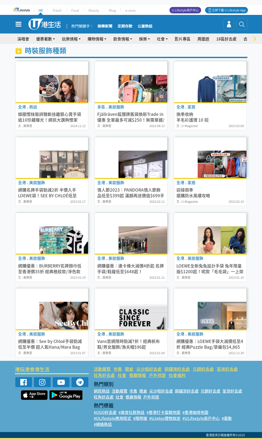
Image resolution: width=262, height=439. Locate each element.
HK (41, 10)
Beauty (94, 10)
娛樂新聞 (104, 26)
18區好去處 (226, 39)
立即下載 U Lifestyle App (228, 10)
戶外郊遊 (157, 375)
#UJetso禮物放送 (164, 418)
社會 (161, 39)
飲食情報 (121, 39)
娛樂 (143, 39)
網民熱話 (102, 391)
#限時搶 (140, 418)
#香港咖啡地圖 (195, 412)
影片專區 (183, 39)
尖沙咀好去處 (149, 369)
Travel (57, 10)
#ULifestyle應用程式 (112, 418)
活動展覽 (102, 369)
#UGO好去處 (105, 412)
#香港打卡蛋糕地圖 (163, 412)
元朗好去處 (203, 369)
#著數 (227, 418)
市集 (118, 369)
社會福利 (177, 375)
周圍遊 (203, 39)
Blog (112, 10)
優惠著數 (44, 39)
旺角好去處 (104, 375)
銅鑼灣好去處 (177, 369)
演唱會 (23, 39)
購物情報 (95, 39)
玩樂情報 (70, 39)
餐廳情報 (137, 375)
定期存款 (125, 26)
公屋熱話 (145, 26)
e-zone (130, 10)
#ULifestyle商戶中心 (201, 418)
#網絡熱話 (103, 424)
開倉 (129, 369)
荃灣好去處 (227, 369)
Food (75, 10)
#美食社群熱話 (131, 412)
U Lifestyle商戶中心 (185, 10)
